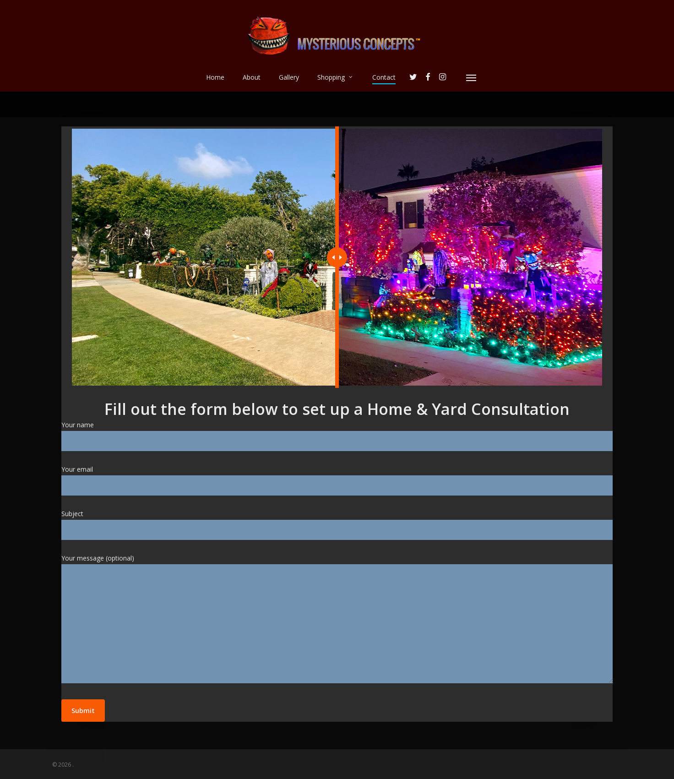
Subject (337, 524)
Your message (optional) (337, 620)
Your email (337, 480)
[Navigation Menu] (471, 77)
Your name (337, 435)
